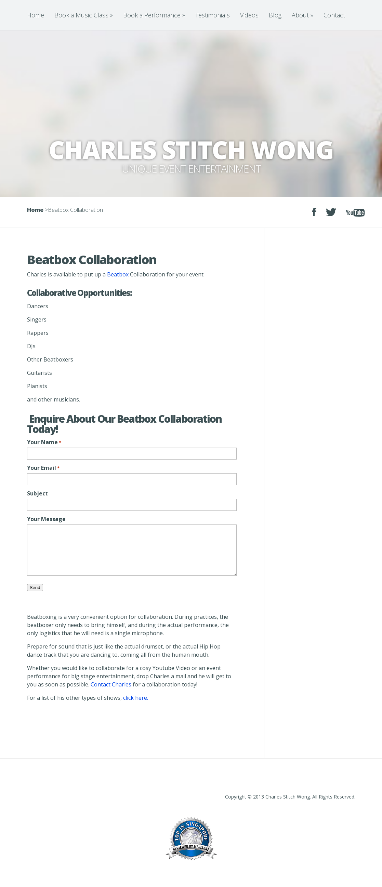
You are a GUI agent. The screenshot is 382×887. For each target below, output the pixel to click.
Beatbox (118, 274)
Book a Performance (154, 15)
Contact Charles (111, 684)
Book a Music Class (83, 15)
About (302, 15)
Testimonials (212, 15)
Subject (37, 493)
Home (35, 15)
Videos (249, 15)
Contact (334, 15)
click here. (135, 697)
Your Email (43, 467)
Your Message (46, 519)
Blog (275, 15)
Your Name (44, 442)
